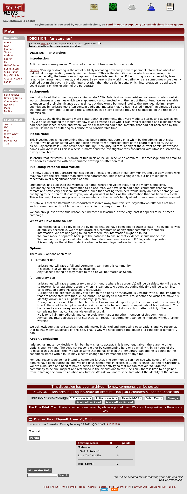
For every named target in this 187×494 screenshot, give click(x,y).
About (7, 42)
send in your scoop (119, 24)
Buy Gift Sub (11, 75)
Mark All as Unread (119, 402)
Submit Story (11, 68)
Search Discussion (165, 392)
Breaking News (13, 98)
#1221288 (113, 424)
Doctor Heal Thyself (51, 419)
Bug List (9, 137)
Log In (7, 82)
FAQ (6, 46)
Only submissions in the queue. (159, 24)
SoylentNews (14, 10)
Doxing (34, 70)
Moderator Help (39, 470)
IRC (6, 127)
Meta (9, 31)
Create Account (13, 78)
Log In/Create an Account (93, 392)
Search (8, 59)
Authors (8, 55)
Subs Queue (11, 72)
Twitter (8, 124)
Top (118, 392)
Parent (34, 437)
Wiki (6, 130)
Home (46, 487)
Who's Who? (11, 134)
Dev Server (10, 140)
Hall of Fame (11, 65)
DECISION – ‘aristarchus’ (50, 38)
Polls (6, 62)
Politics (8, 111)
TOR (6, 144)
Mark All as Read (89, 402)
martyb (44, 43)
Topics (7, 52)
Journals (8, 49)
